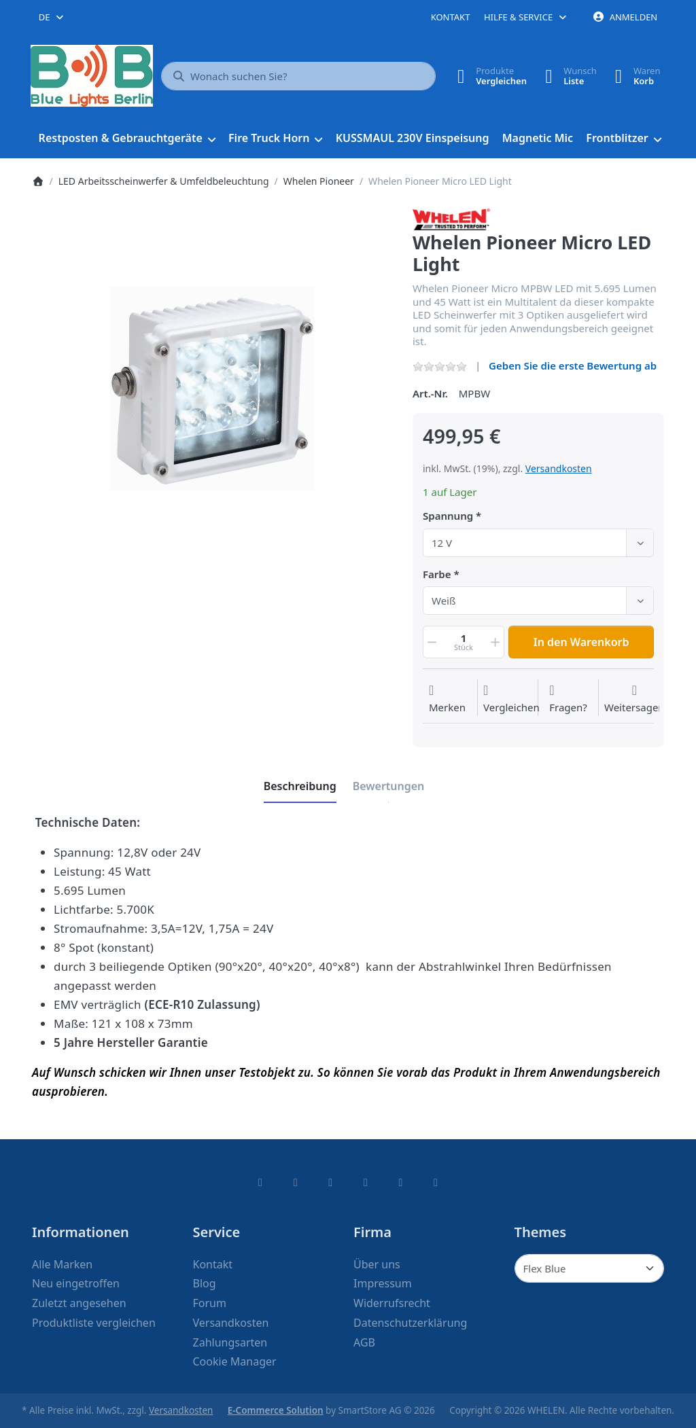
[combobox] (52, 17)
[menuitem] (127, 138)
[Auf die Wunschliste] (447, 699)
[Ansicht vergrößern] (212, 389)
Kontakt (450, 17)
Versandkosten (558, 468)
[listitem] (212, 389)
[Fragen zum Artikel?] (568, 699)
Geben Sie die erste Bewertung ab (573, 365)
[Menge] (463, 642)
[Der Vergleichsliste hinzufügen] (511, 699)
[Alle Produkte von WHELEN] (451, 218)
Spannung (448, 516)
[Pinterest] (436, 1182)
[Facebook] (260, 1182)
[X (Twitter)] (296, 1182)
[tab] (300, 786)
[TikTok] (366, 1182)
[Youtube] (401, 1182)
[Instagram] (330, 1182)
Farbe (437, 574)
